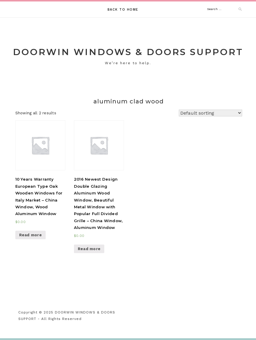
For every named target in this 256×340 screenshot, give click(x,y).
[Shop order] (210, 113)
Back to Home (123, 9)
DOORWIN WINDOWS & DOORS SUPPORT (128, 52)
